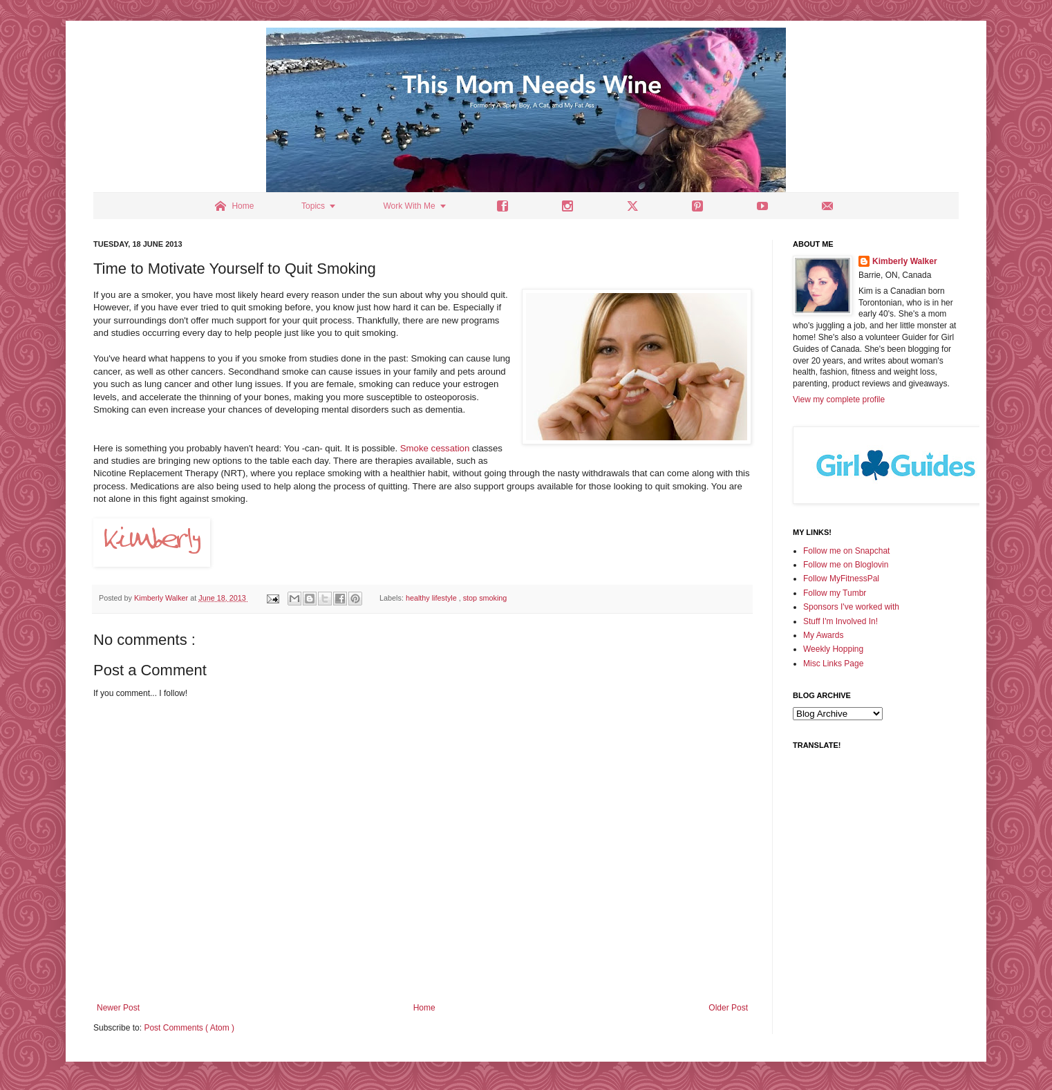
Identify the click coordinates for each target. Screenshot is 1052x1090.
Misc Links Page (833, 663)
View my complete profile (839, 399)
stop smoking (485, 598)
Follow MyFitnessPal (841, 578)
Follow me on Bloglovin (845, 565)
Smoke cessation (434, 448)
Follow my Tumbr (834, 593)
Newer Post (118, 1008)
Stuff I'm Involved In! (840, 621)
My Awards (823, 635)
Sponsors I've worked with (851, 607)
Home (424, 1008)
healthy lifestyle (432, 598)
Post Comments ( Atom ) (189, 1028)
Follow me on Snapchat (846, 551)
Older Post (728, 1008)
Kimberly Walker (904, 261)
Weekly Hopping (833, 649)
